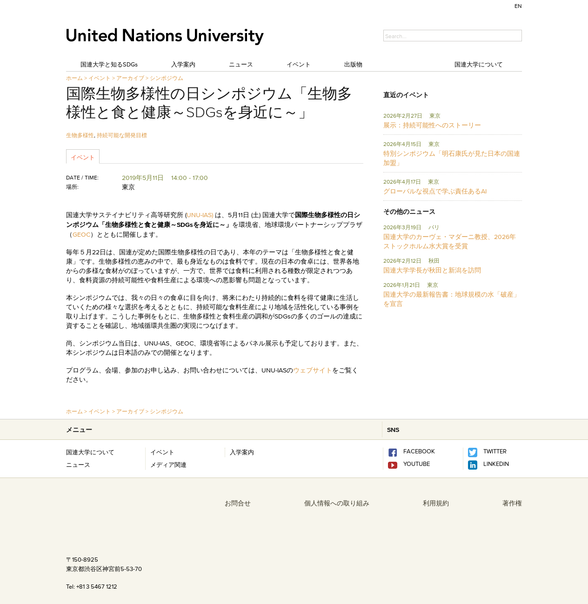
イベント (299, 64)
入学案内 (183, 64)
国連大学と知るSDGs (109, 64)
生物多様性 (80, 135)
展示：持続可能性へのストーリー (432, 125)
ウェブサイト (312, 370)
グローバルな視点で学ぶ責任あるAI (435, 191)
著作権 (512, 503)
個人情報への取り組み (336, 503)
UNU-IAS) (201, 214)
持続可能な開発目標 (122, 135)
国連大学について (478, 64)
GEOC (81, 234)
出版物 (353, 64)
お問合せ (238, 503)
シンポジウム (166, 78)
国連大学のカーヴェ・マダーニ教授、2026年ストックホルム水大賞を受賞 (449, 241)
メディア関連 (168, 464)
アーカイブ (130, 78)
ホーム (74, 78)
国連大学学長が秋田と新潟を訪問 (432, 270)
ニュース (241, 64)
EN (518, 6)
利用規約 (436, 503)
